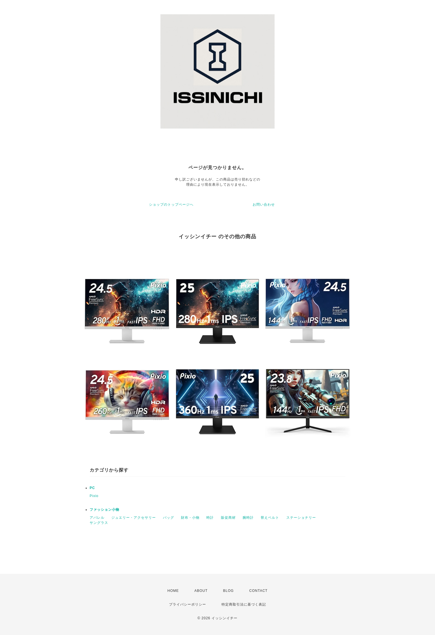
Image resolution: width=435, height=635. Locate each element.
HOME (173, 591)
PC (92, 488)
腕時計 (248, 518)
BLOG (228, 591)
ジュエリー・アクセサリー (133, 518)
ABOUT (201, 591)
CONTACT (258, 591)
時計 (210, 518)
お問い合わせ (264, 205)
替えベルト (270, 518)
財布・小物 (190, 518)
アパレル (97, 518)
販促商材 (228, 518)
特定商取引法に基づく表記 (243, 604)
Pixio (94, 496)
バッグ (168, 518)
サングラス (99, 523)
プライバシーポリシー (187, 604)
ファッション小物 (104, 510)
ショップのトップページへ (171, 205)
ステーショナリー (301, 518)
